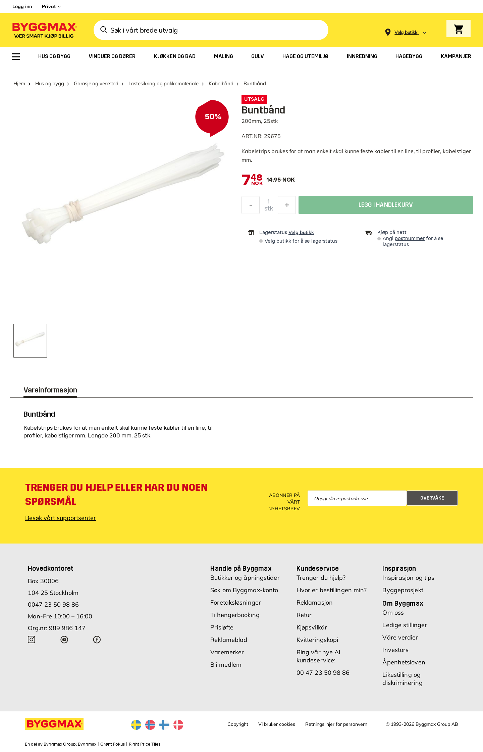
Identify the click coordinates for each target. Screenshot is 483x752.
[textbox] (252, 181)
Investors (395, 650)
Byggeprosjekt (402, 590)
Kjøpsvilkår (312, 627)
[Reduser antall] (250, 207)
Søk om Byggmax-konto (244, 590)
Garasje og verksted (96, 83)
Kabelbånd (221, 83)
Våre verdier (400, 637)
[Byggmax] (44, 30)
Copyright (237, 724)
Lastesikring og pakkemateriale (163, 83)
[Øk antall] (287, 207)
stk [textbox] (268, 210)
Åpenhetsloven (403, 662)
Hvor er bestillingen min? (332, 590)
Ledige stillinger (404, 625)
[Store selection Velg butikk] (406, 32)
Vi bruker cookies (276, 724)
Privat (49, 6)
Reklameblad (228, 640)
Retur (304, 615)
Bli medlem (225, 664)
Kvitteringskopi (317, 640)
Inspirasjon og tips (408, 577)
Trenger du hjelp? (321, 577)
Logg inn (22, 6)
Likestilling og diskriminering (402, 679)
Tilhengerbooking (235, 615)
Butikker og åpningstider (244, 577)
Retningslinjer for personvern (336, 724)
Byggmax (87, 744)
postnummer (410, 238)
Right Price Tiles (144, 744)
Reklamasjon (315, 602)
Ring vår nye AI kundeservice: (319, 656)
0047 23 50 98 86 (53, 604)
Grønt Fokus (112, 744)
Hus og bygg (49, 83)
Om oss (393, 612)
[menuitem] (16, 56)
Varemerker (227, 652)
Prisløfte (221, 627)
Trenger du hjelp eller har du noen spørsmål (116, 494)
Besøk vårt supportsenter (60, 518)
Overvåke (432, 498)
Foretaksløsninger (235, 602)
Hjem (19, 83)
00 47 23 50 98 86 (323, 672)
